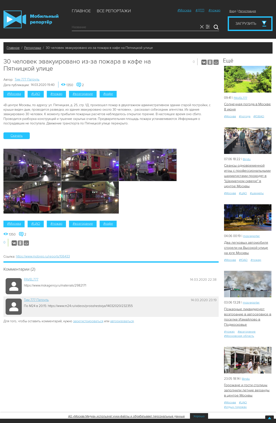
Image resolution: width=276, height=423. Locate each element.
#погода (244, 116)
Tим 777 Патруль (27, 79)
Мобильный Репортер (30, 19)
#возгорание (83, 94)
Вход (232, 11)
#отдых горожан (235, 408)
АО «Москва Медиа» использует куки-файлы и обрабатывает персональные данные (126, 416)
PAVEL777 (31, 279)
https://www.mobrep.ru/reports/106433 (43, 256)
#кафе (108, 94)
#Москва (184, 10)
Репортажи (32, 48)
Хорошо (199, 416)
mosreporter (252, 236)
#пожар (214, 10)
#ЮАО (243, 260)
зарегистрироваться (88, 321)
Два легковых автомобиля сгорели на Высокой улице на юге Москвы (246, 248)
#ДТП (200, 10)
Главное (81, 11)
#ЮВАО (258, 116)
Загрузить (245, 23)
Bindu (247, 159)
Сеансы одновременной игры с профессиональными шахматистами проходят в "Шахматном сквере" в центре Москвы (247, 176)
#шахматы (257, 193)
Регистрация (247, 11)
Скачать (17, 136)
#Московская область (239, 337)
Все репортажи (114, 11)
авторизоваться (122, 321)
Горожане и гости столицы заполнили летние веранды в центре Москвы (247, 390)
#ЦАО (35, 94)
